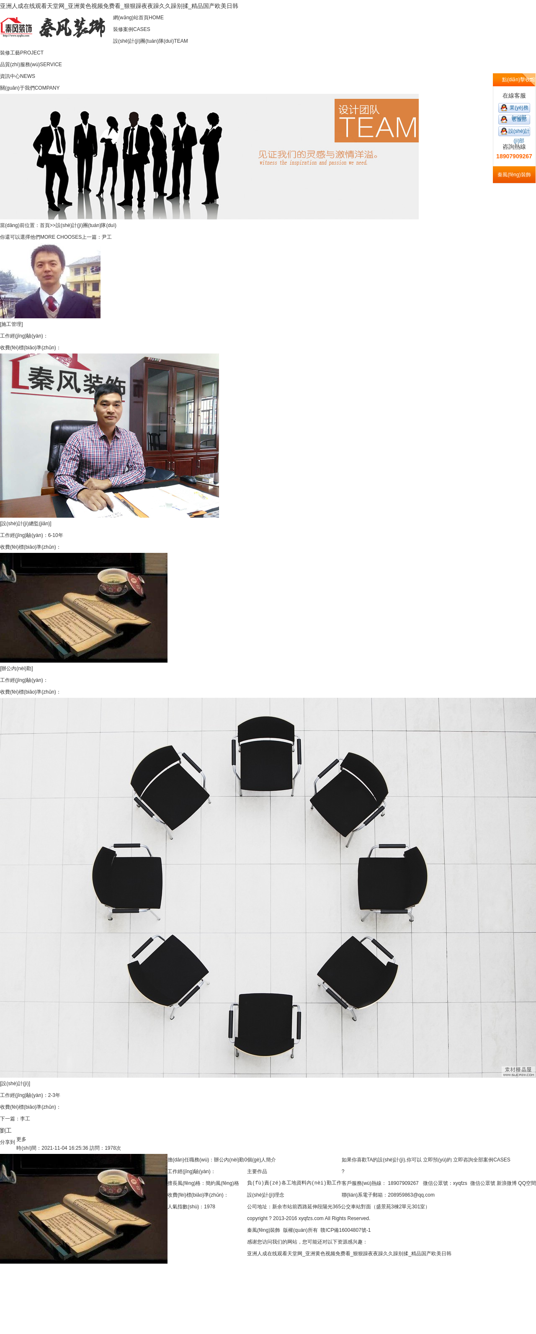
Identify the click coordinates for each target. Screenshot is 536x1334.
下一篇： (10, 1119)
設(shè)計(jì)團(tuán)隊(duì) (86, 225)
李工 (25, 1119)
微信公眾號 (482, 1183)
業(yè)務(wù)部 (519, 109)
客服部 (519, 119)
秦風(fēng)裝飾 (263, 1230)
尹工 (107, 237)
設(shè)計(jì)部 (519, 132)
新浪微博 (507, 1183)
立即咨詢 (463, 1160)
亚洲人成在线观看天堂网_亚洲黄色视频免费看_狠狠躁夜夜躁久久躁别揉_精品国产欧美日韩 (119, 6)
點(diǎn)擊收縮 (518, 80)
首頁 (45, 225)
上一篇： (92, 237)
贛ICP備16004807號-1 (345, 1230)
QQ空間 (527, 1183)
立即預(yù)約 (437, 1160)
